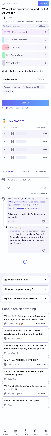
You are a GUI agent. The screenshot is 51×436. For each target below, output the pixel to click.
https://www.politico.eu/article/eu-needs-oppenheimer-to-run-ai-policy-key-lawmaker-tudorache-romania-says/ (27, 205)
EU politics (8, 91)
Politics (7, 87)
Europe (16, 87)
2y (33, 198)
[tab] (9, 171)
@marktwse (15, 231)
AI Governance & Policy (33, 87)
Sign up (43, 3)
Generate (41, 79)
